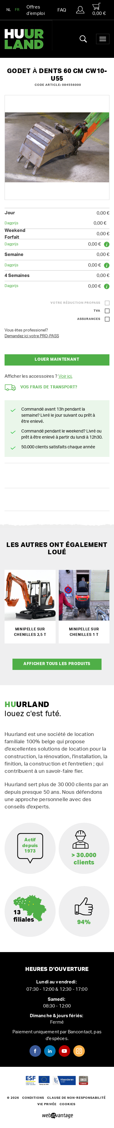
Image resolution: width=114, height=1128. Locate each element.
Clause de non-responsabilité (76, 1097)
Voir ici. (65, 376)
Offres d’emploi (35, 10)
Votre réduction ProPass (75, 302)
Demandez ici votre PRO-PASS (32, 336)
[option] (57, 147)
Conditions (33, 1097)
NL (8, 10)
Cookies (67, 1104)
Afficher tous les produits (57, 664)
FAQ (61, 10)
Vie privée (47, 1104)
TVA (97, 310)
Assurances (88, 319)
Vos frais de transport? (41, 387)
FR (17, 10)
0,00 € (99, 9)
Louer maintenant (57, 360)
